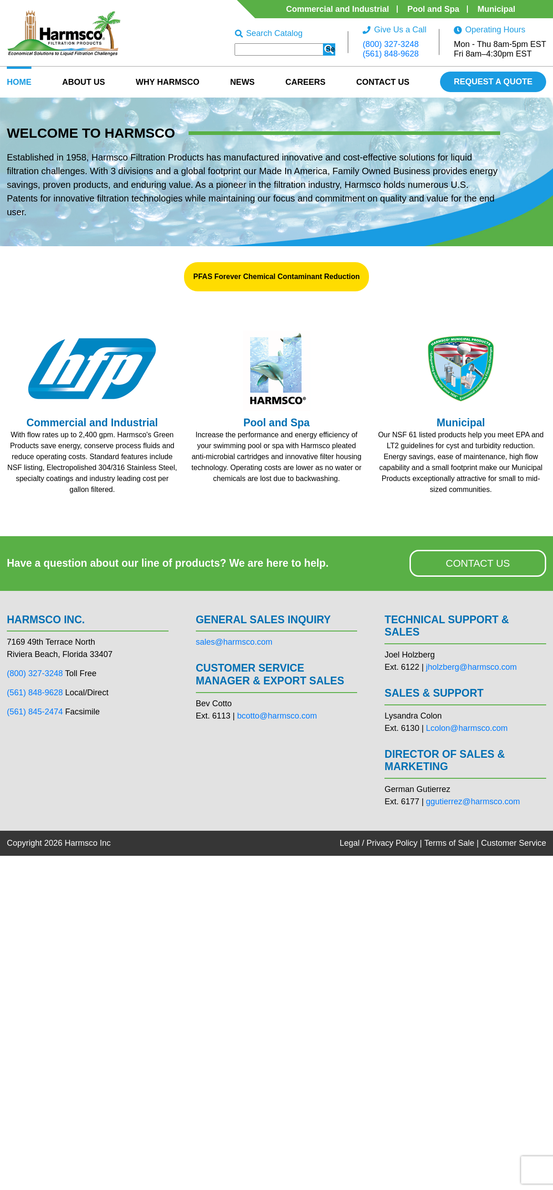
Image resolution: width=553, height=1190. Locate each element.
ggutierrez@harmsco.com (473, 801)
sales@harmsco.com (234, 642)
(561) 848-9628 (391, 53)
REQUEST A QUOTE (493, 81)
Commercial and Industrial (337, 9)
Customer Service (513, 843)
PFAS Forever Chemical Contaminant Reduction (276, 276)
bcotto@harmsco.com (277, 715)
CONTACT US (478, 563)
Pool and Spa (433, 9)
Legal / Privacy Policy (378, 843)
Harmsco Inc (88, 843)
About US (83, 82)
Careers (306, 82)
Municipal (496, 9)
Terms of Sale (449, 843)
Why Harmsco (168, 82)
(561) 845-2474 (35, 711)
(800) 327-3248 (391, 44)
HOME (19, 82)
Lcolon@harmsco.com (466, 728)
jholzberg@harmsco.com (471, 667)
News (242, 82)
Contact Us (383, 82)
